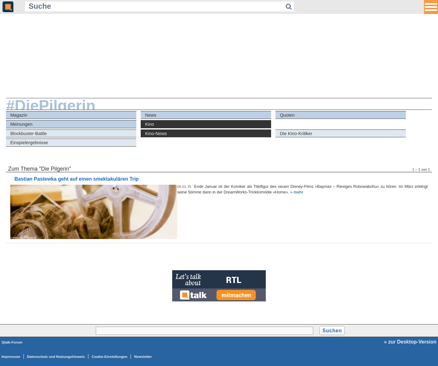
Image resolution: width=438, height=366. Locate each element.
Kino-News (156, 133)
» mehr (296, 192)
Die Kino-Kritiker (296, 133)
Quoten (287, 115)
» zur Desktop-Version (410, 341)
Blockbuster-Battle (28, 133)
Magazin (18, 115)
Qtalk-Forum (12, 342)
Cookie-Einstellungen (109, 357)
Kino (149, 124)
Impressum (11, 357)
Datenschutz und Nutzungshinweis (56, 357)
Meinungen (21, 124)
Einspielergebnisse (29, 142)
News (150, 115)
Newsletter (143, 357)
